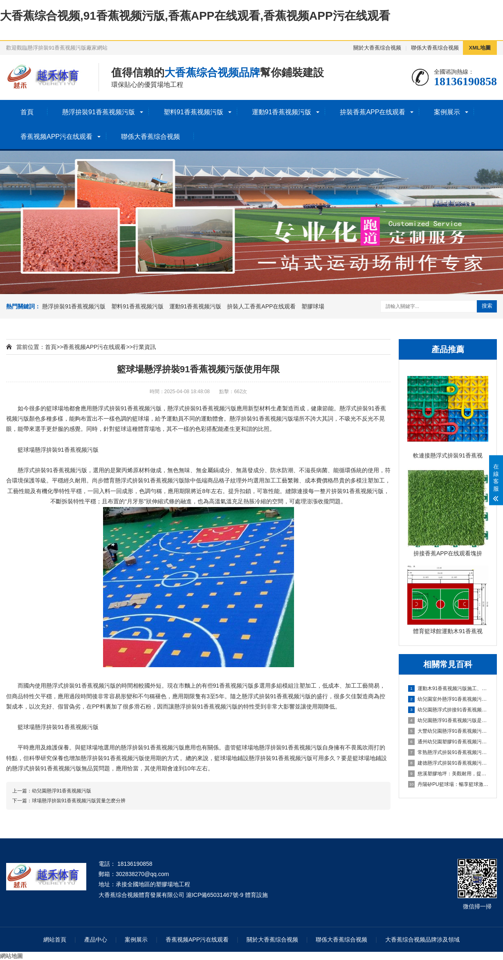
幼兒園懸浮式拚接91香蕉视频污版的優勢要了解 (448, 709)
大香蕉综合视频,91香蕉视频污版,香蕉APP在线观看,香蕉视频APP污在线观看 (195, 15)
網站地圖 (11, 956)
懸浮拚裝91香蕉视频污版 (98, 112)
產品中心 (95, 939)
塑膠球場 (312, 306)
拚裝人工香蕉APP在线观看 (261, 306)
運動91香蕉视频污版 (282, 112)
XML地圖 (480, 48)
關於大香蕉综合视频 (377, 48)
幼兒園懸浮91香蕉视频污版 (61, 791)
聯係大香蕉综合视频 (435, 48)
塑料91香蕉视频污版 (193, 112)
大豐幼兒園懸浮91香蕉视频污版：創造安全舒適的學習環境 (448, 731)
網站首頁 (54, 939)
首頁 (27, 112)
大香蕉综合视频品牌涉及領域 (422, 939)
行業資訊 (144, 347)
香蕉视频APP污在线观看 (56, 136)
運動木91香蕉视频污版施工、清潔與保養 (448, 688)
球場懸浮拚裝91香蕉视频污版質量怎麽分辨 (79, 801)
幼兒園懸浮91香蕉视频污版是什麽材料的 (448, 720)
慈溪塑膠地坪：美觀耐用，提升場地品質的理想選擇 (448, 773)
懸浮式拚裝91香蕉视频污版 (202, 408)
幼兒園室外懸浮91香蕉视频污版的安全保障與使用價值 (448, 699)
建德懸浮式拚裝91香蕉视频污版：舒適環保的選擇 (448, 763)
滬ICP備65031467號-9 (214, 895)
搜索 (487, 306)
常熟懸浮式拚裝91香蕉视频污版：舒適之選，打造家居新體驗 (448, 752)
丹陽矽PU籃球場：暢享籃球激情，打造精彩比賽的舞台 (448, 784)
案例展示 (447, 112)
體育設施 (256, 895)
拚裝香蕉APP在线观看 (372, 112)
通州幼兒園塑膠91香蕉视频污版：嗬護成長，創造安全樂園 (448, 741)
